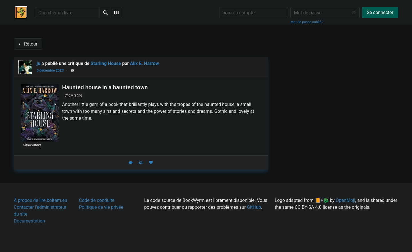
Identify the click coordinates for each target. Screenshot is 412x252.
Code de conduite (96, 200)
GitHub (254, 207)
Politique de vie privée (101, 207)
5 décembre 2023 (50, 70)
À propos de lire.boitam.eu (40, 200)
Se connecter (380, 12)
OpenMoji (345, 200)
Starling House (106, 63)
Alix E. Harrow (144, 63)
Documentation (29, 221)
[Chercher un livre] (67, 12)
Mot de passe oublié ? (306, 22)
